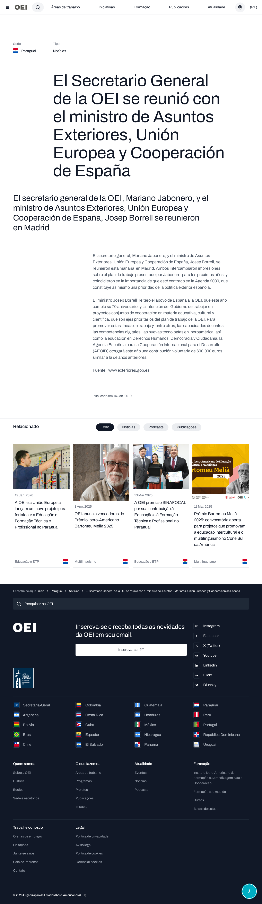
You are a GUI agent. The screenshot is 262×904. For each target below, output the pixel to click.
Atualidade (216, 7)
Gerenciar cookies (89, 862)
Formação (142, 7)
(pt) (253, 7)
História (19, 781)
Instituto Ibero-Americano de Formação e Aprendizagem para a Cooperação (218, 778)
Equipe (18, 789)
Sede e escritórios (26, 798)
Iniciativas (107, 7)
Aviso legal (83, 845)
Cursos (198, 800)
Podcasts (141, 789)
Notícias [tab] (128, 427)
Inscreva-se (131, 649)
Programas (84, 781)
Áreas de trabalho (65, 7)
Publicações (179, 7)
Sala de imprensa (25, 862)
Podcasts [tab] (156, 427)
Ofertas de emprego (27, 836)
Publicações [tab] (186, 427)
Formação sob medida (209, 791)
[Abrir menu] (7, 7)
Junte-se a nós (23, 853)
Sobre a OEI (22, 772)
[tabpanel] (131, 506)
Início (40, 591)
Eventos (140, 772)
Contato (19, 870)
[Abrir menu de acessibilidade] (249, 891)
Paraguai (56, 591)
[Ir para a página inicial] (21, 7)
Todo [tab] (105, 427)
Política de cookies (89, 853)
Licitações (20, 845)
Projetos (82, 789)
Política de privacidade (92, 836)
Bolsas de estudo (205, 808)
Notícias (74, 591)
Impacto (81, 806)
